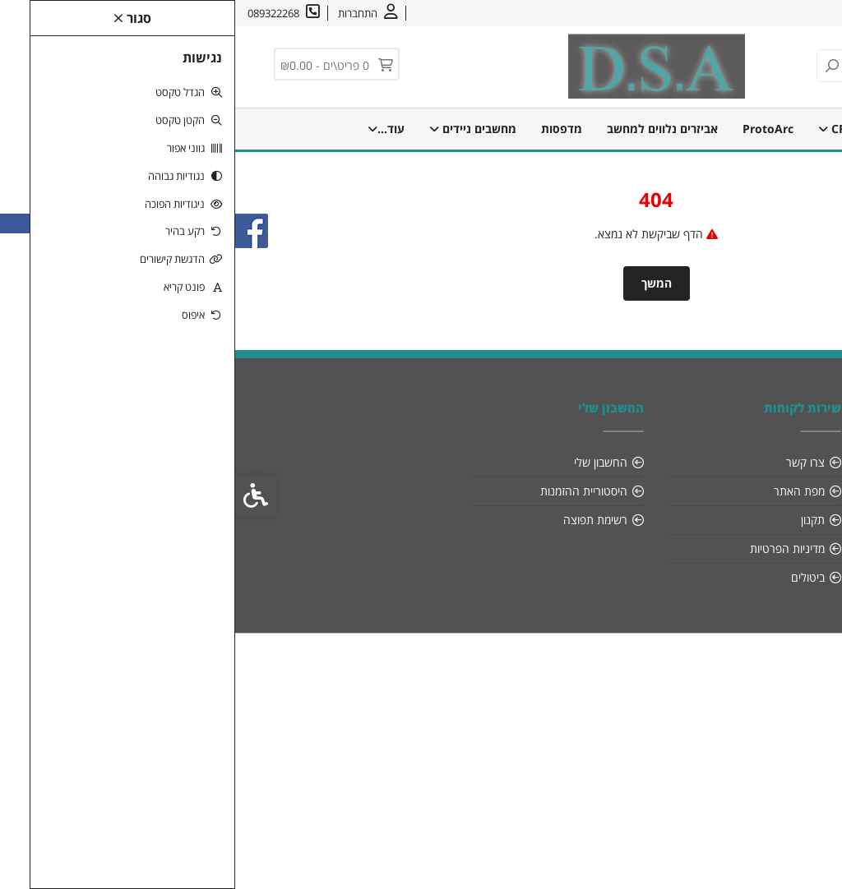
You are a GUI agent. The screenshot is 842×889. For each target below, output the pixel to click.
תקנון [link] (578, 519)
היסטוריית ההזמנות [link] (348, 491)
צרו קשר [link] (731, 13)
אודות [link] (778, 13)
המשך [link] (421, 283)
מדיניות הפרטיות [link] (552, 548)
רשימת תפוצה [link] (360, 519)
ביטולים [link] (573, 577)
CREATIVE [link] (616, 128)
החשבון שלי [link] (365, 462)
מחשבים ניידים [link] (237, 128)
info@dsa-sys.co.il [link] (737, 491)
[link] (808, 855)
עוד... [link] (150, 128)
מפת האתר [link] (564, 491)
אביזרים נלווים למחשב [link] (427, 128)
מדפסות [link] (326, 128)
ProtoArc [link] (532, 128)
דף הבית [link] (696, 128)
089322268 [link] (757, 519)
